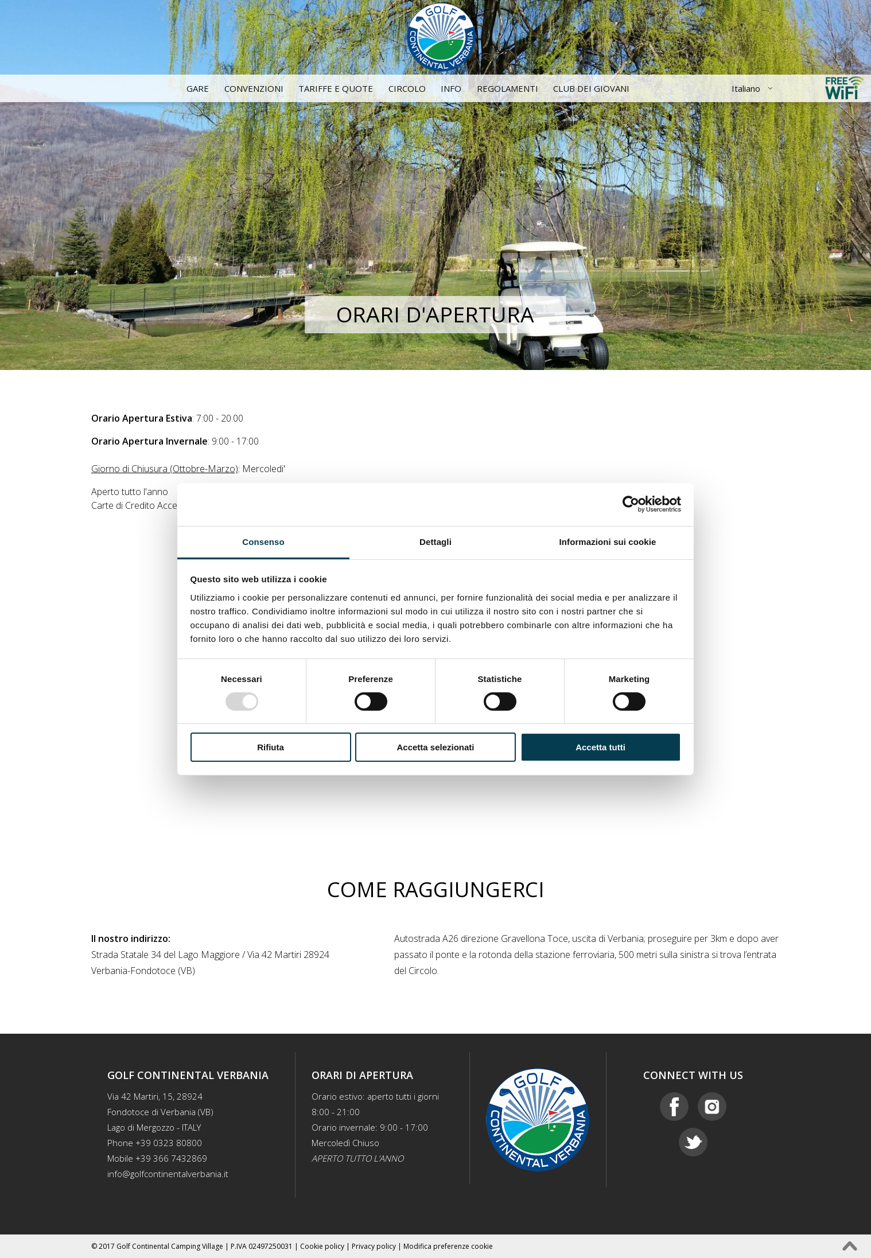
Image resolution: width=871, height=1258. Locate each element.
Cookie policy (322, 1246)
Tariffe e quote (335, 88)
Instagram (712, 1106)
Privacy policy (374, 1246)
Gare (197, 88)
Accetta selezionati (435, 747)
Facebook (674, 1106)
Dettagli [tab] (435, 541)
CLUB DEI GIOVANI (591, 88)
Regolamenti (507, 88)
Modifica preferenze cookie (448, 1246)
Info (451, 88)
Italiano (746, 88)
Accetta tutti (600, 747)
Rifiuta (270, 747)
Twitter (693, 1142)
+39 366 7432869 (171, 1158)
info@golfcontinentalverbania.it (167, 1173)
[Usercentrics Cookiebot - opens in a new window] (631, 504)
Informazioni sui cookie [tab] (607, 541)
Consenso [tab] (263, 541)
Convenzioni (253, 88)
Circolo (407, 88)
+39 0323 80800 (168, 1142)
